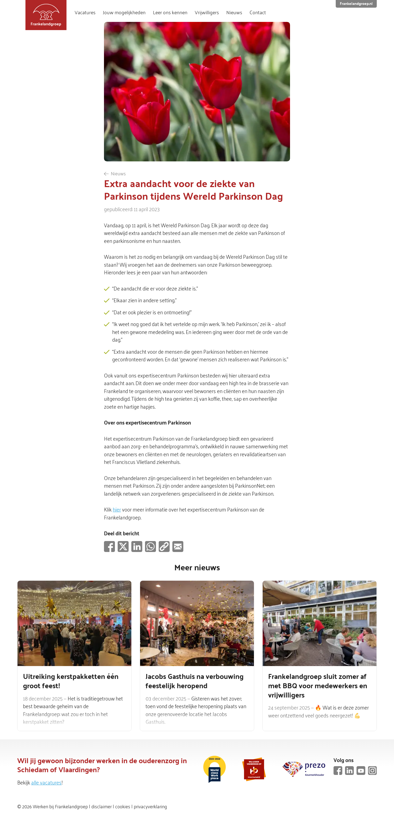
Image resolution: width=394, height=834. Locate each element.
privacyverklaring (150, 806)
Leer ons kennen (170, 12)
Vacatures (85, 12)
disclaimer (101, 806)
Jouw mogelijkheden (124, 12)
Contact (258, 12)
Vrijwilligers (207, 12)
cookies (122, 806)
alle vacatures (46, 782)
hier (117, 509)
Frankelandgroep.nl (356, 3)
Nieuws (234, 12)
